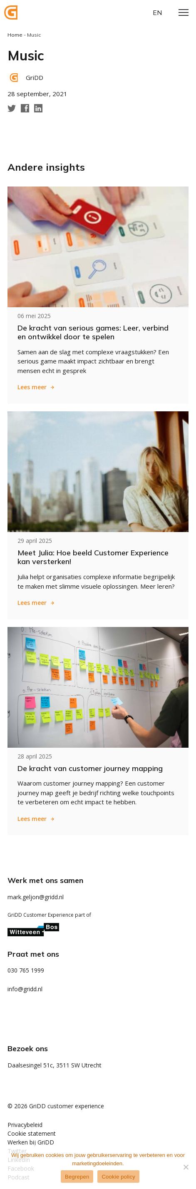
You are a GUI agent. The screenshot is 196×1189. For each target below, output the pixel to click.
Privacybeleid (24, 1125)
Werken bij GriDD (30, 1142)
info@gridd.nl (24, 989)
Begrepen (77, 1177)
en (157, 12)
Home (14, 35)
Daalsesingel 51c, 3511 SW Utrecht (54, 1065)
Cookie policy (118, 1177)
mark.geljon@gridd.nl (35, 897)
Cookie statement (31, 1133)
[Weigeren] (185, 1167)
